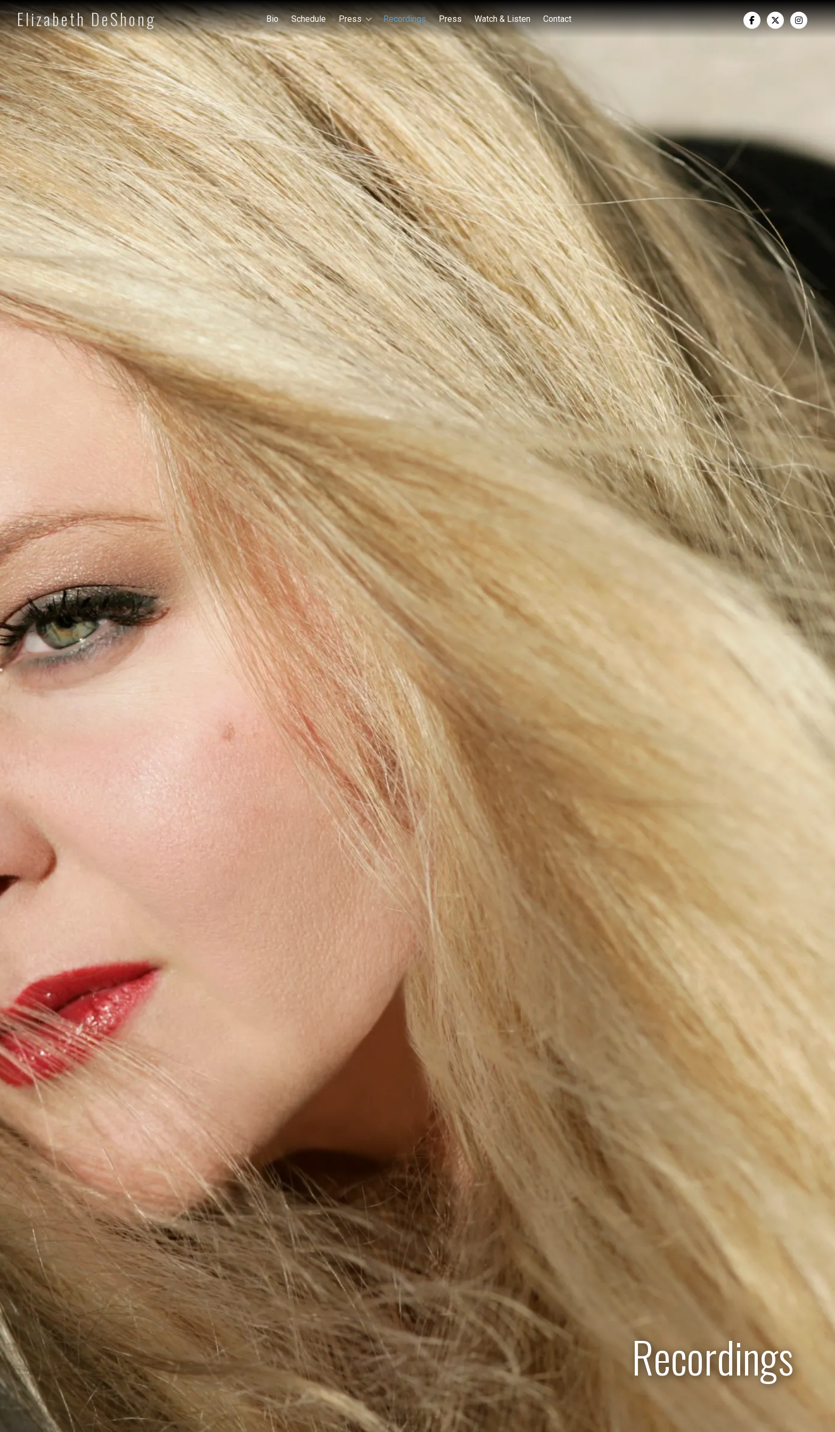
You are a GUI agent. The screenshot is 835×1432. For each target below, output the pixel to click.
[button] (354, 18)
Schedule (308, 19)
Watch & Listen (502, 19)
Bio (272, 19)
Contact (557, 19)
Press (450, 19)
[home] (63, 19)
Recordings (404, 19)
